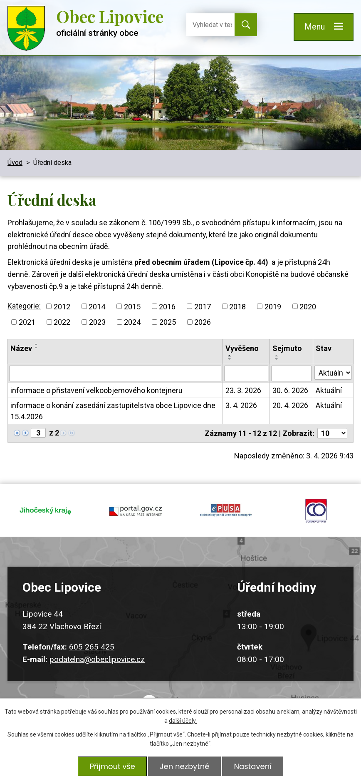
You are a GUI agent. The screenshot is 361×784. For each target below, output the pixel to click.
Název (21, 348)
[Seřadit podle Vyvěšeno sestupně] (230, 359)
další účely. (183, 721)
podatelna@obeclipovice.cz (97, 659)
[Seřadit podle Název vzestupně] (36, 344)
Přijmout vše (112, 766)
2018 (237, 306)
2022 (62, 322)
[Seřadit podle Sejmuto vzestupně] (277, 355)
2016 (167, 306)
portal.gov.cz (135, 510)
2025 (167, 322)
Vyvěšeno (242, 348)
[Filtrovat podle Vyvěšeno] (246, 373)
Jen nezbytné (184, 766)
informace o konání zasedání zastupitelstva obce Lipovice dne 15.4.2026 (112, 411)
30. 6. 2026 (290, 390)
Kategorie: (24, 305)
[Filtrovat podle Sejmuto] (291, 373)
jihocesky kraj (45, 510)
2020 (307, 306)
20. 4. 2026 (290, 405)
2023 (97, 322)
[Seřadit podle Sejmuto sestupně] (277, 359)
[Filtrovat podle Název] (115, 373)
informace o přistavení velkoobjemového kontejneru (96, 390)
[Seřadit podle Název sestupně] (36, 347)
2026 (202, 322)
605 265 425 (91, 647)
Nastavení (252, 766)
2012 (62, 306)
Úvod (14, 163)
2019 (273, 306)
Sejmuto (287, 348)
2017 (202, 306)
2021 (27, 322)
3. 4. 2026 (241, 405)
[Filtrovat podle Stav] (333, 373)
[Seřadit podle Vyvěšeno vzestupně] (230, 355)
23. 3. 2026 (243, 390)
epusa (225, 510)
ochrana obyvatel (316, 510)
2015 (132, 306)
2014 (97, 306)
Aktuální (329, 390)
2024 (132, 322)
